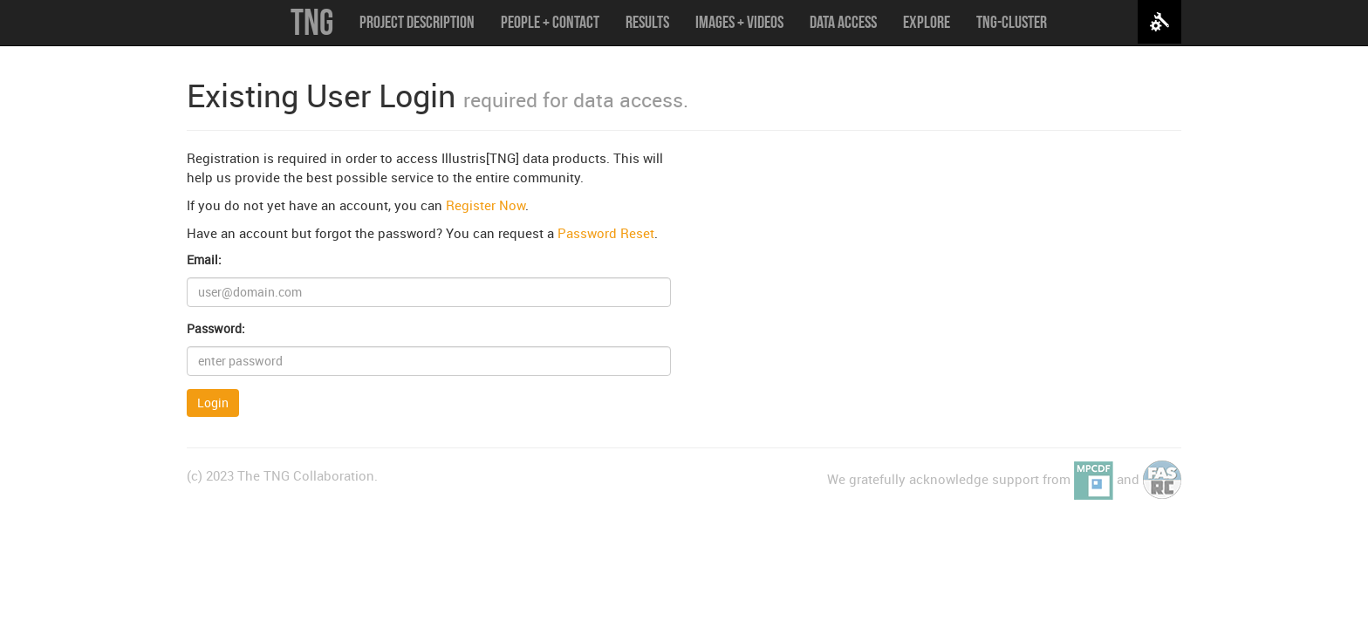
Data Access (843, 21)
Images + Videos (739, 21)
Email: (204, 259)
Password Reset (605, 233)
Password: (216, 328)
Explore (926, 21)
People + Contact (550, 21)
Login (213, 402)
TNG (312, 22)
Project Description (417, 21)
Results (647, 21)
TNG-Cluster (1011, 21)
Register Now (485, 205)
